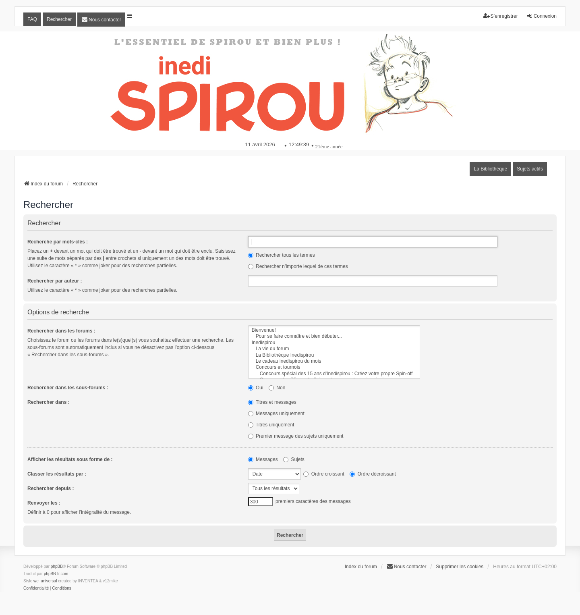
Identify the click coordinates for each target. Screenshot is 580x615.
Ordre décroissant (373, 474)
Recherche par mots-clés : (57, 242)
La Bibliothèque (490, 169)
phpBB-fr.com (56, 573)
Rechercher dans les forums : (61, 331)
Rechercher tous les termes (281, 255)
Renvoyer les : (43, 503)
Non (277, 388)
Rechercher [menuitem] (59, 19)
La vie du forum (334, 349)
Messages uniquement (276, 413)
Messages (263, 459)
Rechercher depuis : (50, 488)
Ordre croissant (323, 474)
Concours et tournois (334, 367)
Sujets (293, 459)
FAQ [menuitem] (32, 19)
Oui (255, 388)
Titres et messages (272, 402)
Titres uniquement (271, 425)
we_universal (45, 581)
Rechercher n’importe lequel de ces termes (298, 266)
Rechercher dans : (48, 402)
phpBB (57, 566)
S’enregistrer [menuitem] (500, 16)
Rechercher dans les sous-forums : (67, 388)
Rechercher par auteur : (54, 281)
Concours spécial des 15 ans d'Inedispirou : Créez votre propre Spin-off (334, 374)
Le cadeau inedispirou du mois (334, 361)
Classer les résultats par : (56, 474)
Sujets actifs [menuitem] (530, 169)
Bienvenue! (334, 330)
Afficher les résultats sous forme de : (69, 459)
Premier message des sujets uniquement (296, 436)
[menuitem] (101, 19)
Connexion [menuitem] (541, 16)
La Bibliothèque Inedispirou (334, 355)
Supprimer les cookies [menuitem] (459, 566)
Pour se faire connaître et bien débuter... (334, 336)
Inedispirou (334, 343)
